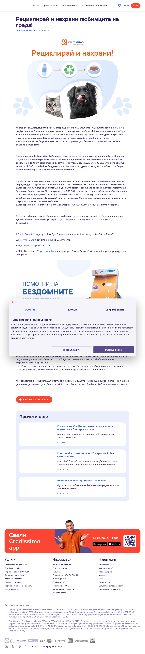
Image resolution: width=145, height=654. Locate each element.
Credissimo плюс (13, 568)
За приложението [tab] (115, 310)
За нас (36, 5)
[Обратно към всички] (34, 399)
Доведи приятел (13, 582)
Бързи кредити (12, 589)
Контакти (102, 5)
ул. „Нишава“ (47, 251)
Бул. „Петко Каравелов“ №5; (34, 245)
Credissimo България (26, 30)
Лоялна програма (13, 578)
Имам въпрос (86, 5)
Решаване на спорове (63, 589)
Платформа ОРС (61, 586)
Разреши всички (113, 349)
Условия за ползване (63, 564)
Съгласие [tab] (30, 310)
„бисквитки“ (31, 324)
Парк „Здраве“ (26, 234)
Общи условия (60, 568)
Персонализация (72, 349)
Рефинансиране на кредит (18, 586)
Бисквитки (58, 582)
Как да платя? (69, 5)
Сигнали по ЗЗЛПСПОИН (65, 575)
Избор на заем (50, 5)
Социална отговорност (111, 586)
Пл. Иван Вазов (27, 239)
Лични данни (59, 578)
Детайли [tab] (72, 310)
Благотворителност (110, 589)
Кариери (103, 575)
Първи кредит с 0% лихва (18, 571)
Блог (101, 578)
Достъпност (59, 592)
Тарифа (56, 571)
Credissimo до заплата (16, 564)
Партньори (105, 582)
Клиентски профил (14, 575)
